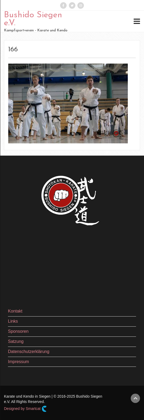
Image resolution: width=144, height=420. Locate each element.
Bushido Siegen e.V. (33, 19)
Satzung (16, 341)
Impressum (18, 361)
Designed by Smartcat (25, 409)
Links (13, 321)
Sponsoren (18, 331)
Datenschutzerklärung (28, 351)
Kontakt (15, 311)
